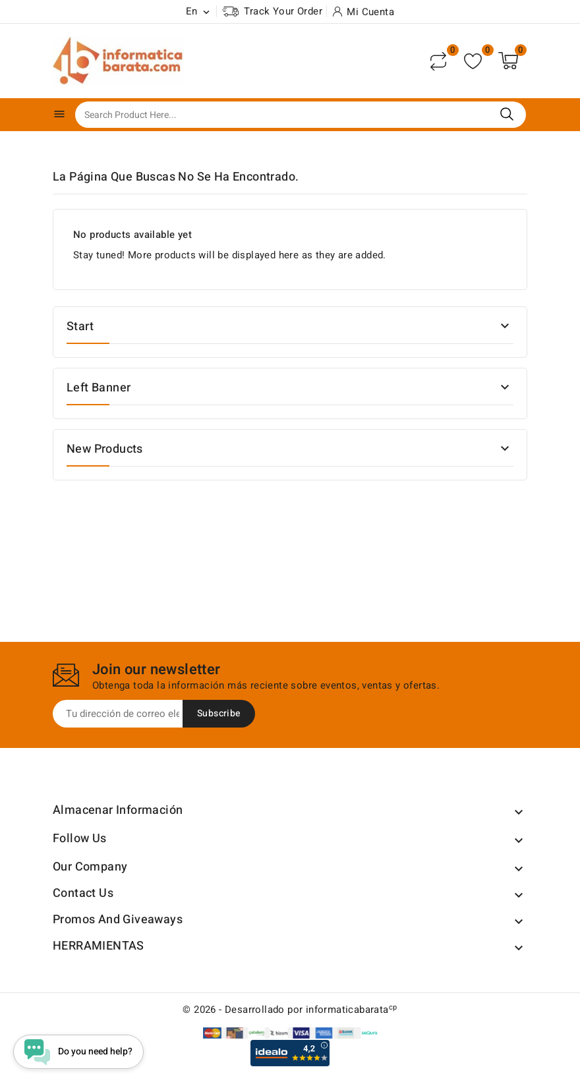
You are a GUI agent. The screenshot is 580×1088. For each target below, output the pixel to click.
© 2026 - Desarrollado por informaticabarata (290, 1009)
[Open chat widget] (79, 1050)
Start (80, 326)
